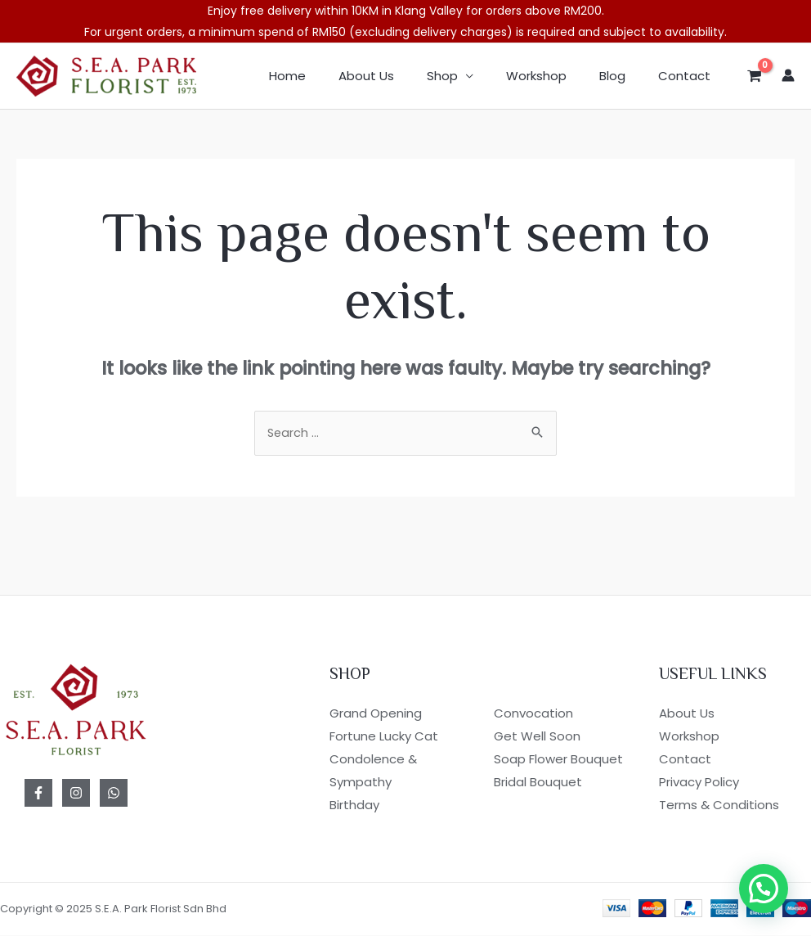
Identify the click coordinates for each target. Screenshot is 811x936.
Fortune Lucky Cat (383, 737)
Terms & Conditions (719, 805)
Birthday (354, 805)
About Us (403, 75)
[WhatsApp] (114, 794)
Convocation (533, 714)
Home (332, 75)
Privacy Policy (699, 782)
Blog (625, 75)
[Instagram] (76, 794)
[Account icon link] (788, 75)
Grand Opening (375, 714)
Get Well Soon (537, 737)
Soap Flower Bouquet (558, 759)
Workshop (556, 75)
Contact (688, 75)
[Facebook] (38, 794)
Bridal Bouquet (538, 782)
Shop (470, 75)
